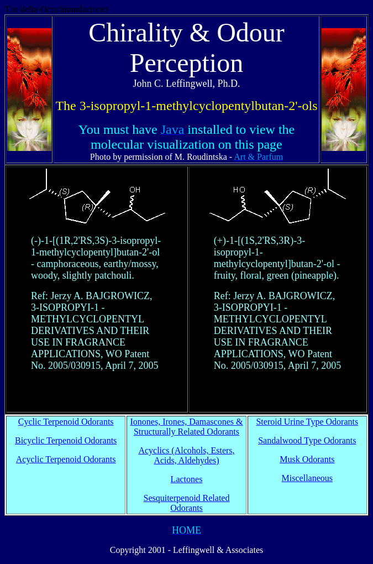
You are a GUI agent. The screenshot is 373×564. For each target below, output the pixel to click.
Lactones (187, 479)
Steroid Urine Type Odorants (307, 421)
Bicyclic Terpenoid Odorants (66, 440)
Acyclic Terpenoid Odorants (66, 459)
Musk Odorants (307, 459)
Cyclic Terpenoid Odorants (66, 421)
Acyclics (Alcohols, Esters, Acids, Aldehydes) (186, 455)
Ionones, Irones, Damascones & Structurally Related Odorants (186, 426)
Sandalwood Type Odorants (307, 440)
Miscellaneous (307, 478)
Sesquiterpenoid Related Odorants (187, 503)
